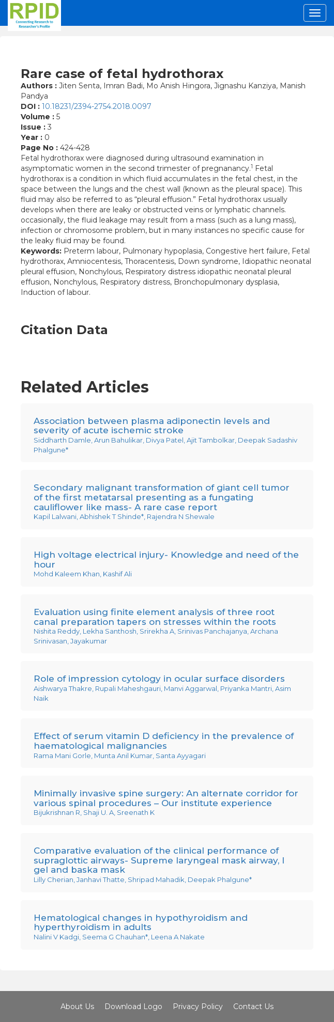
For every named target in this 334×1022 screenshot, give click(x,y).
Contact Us (253, 1006)
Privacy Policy (198, 1006)
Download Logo (133, 1006)
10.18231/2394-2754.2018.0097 (96, 106)
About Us (77, 1006)
